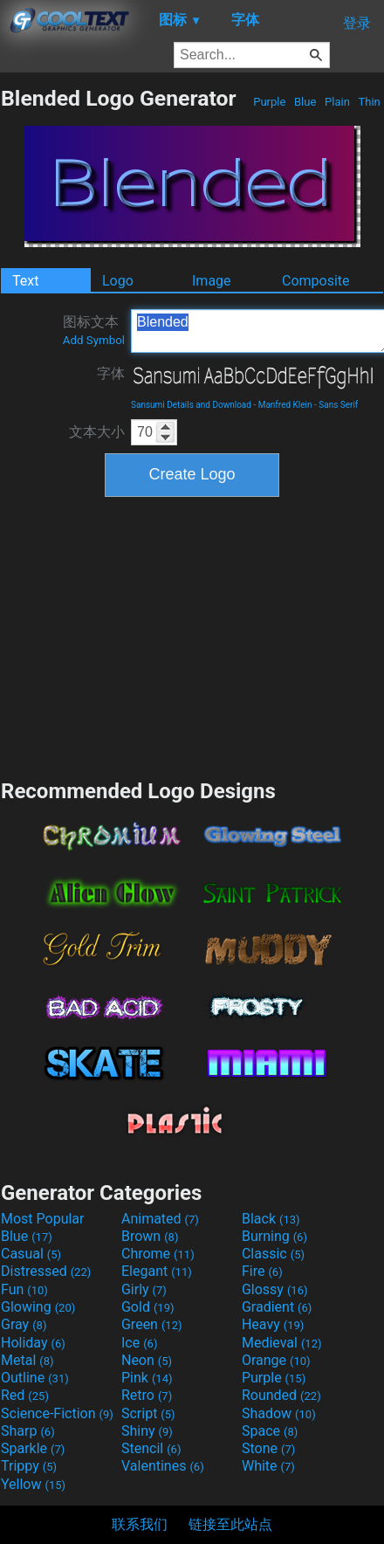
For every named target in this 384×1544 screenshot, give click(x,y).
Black (271, 1218)
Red (25, 1395)
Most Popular (43, 1218)
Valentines (162, 1466)
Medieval (282, 1342)
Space (270, 1431)
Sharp (28, 1431)
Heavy (273, 1324)
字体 (111, 373)
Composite (316, 280)
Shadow (279, 1413)
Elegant (156, 1271)
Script (148, 1413)
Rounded (281, 1395)
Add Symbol (94, 340)
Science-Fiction (57, 1413)
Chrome (158, 1253)
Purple (269, 101)
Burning (274, 1236)
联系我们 (140, 1524)
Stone (268, 1448)
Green (151, 1324)
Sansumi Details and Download (191, 405)
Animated (160, 1218)
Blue (305, 101)
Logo (118, 280)
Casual (31, 1253)
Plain (337, 101)
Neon (146, 1360)
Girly (144, 1289)
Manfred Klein (285, 405)
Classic (273, 1253)
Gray (23, 1324)
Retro (146, 1395)
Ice (139, 1342)
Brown (149, 1236)
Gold (148, 1307)
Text (25, 280)
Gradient (277, 1307)
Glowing (38, 1307)
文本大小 (97, 432)
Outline (35, 1377)
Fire (262, 1271)
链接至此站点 (230, 1524)
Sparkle (33, 1448)
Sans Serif (338, 405)
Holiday (33, 1342)
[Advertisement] (192, 636)
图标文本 (94, 330)
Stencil (151, 1448)
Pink (147, 1377)
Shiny (147, 1431)
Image (211, 280)
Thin (369, 101)
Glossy (275, 1289)
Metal (27, 1360)
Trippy (29, 1466)
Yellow (33, 1484)
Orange (276, 1360)
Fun (24, 1289)
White (268, 1466)
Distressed (46, 1271)
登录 (357, 23)
